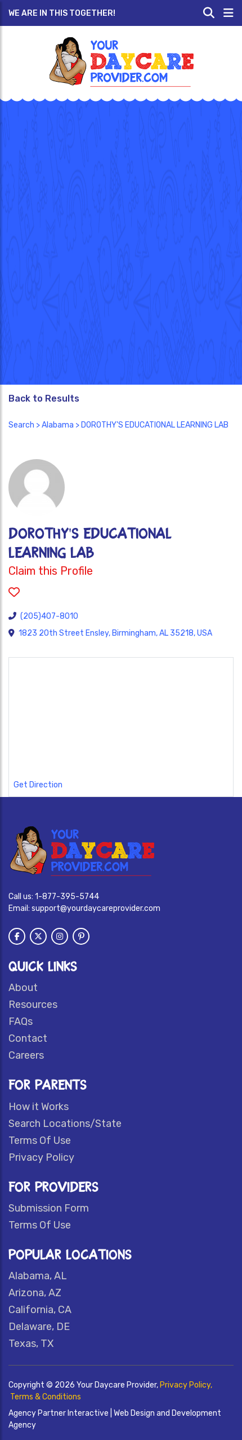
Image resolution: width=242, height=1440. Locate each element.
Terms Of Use (39, 1140)
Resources (32, 1004)
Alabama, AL (37, 1276)
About (23, 987)
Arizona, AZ (34, 1293)
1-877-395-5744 (67, 896)
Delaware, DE (39, 1326)
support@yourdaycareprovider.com (96, 908)
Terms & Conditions (45, 1397)
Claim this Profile (50, 571)
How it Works (38, 1106)
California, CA (39, 1310)
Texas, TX (30, 1343)
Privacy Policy (41, 1157)
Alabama (58, 425)
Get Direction (38, 785)
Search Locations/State (65, 1123)
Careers (26, 1055)
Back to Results (43, 398)
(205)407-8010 (49, 616)
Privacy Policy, (186, 1385)
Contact (27, 1038)
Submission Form (48, 1208)
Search (21, 425)
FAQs (20, 1021)
